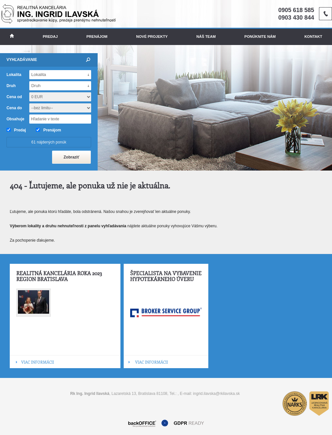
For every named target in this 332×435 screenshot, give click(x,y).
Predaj (50, 36)
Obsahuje (15, 119)
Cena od (14, 97)
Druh (11, 85)
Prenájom (97, 36)
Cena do (14, 108)
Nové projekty (152, 36)
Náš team (205, 36)
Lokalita (14, 74)
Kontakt (313, 36)
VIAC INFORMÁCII (37, 362)
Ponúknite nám (260, 36)
